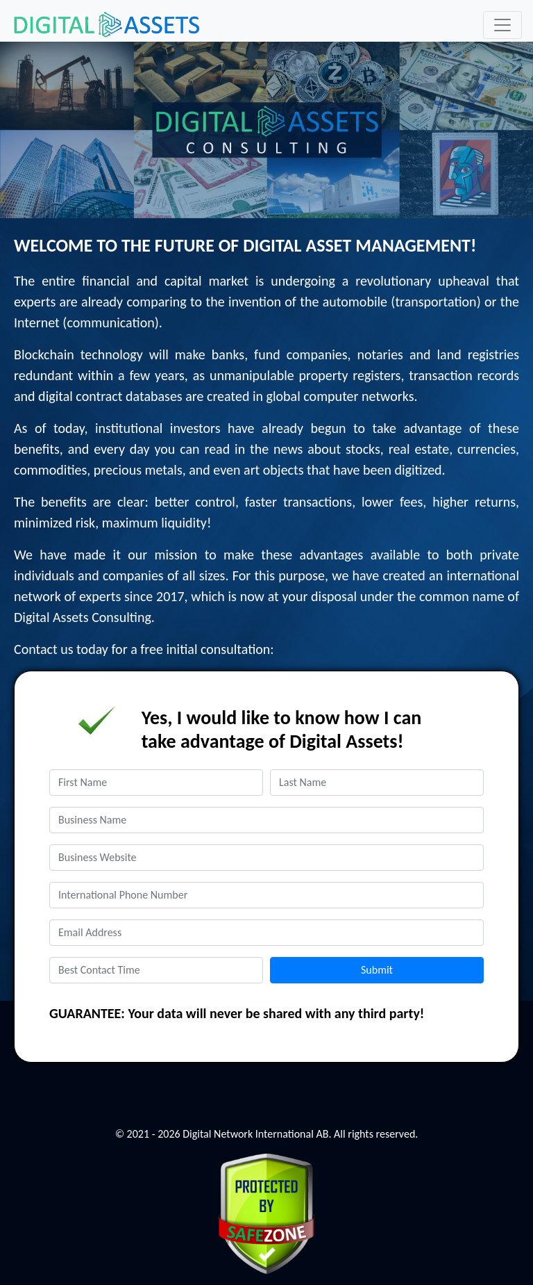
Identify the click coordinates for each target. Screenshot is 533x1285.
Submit (377, 969)
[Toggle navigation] (502, 25)
